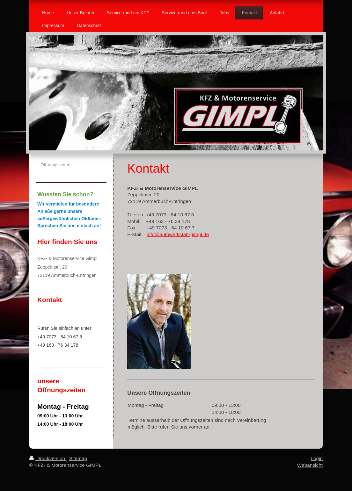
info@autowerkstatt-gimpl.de (178, 234)
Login (317, 458)
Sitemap (78, 458)
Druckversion (47, 458)
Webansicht (310, 465)
